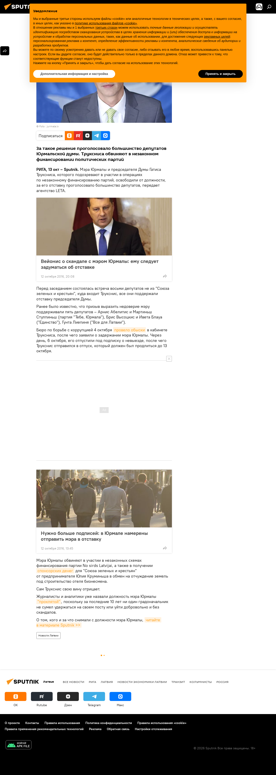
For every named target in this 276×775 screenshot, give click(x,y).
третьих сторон (106, 27)
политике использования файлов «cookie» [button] (106, 23)
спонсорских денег (55, 570)
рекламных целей (217, 36)
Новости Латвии (48, 635)
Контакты (32, 723)
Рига (92, 682)
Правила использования (62, 723)
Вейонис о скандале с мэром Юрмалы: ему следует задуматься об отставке (100, 264)
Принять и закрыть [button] (221, 74)
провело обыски (129, 329)
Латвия (107, 682)
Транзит (178, 682)
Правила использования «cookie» (161, 723)
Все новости (73, 682)
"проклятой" (48, 601)
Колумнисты (200, 682)
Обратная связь (118, 729)
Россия (222, 682)
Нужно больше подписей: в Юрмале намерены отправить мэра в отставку (94, 536)
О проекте (12, 723)
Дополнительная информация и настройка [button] (74, 74)
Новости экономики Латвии (142, 682)
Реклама (95, 729)
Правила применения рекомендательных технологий (44, 729)
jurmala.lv (53, 126)
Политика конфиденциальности (108, 723)
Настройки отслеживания (153, 729)
